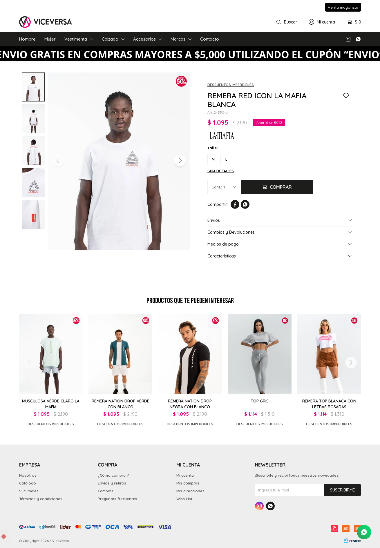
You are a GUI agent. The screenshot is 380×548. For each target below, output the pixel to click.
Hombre (27, 39)
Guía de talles (220, 171)
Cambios (105, 491)
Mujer (50, 39)
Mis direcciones (190, 491)
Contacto (209, 39)
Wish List (184, 498)
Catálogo (27, 483)
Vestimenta (75, 39)
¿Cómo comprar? (113, 475)
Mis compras (187, 483)
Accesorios (144, 39)
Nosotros (28, 475)
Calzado (110, 39)
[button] (180, 160)
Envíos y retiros (112, 483)
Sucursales (29, 491)
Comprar (281, 187)
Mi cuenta (185, 475)
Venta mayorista (343, 7)
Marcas (178, 39)
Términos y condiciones (40, 498)
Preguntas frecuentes (117, 498)
